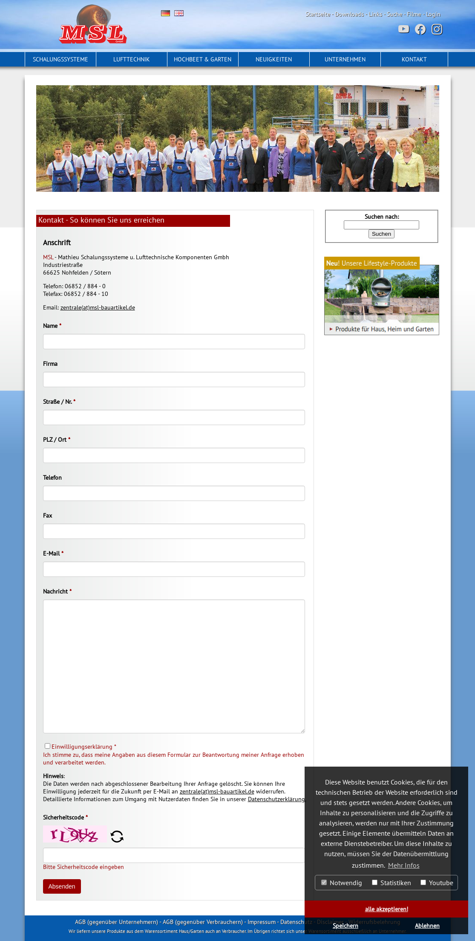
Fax (47, 515)
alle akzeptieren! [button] (386, 909)
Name (52, 326)
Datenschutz (296, 922)
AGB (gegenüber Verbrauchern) (203, 922)
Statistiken (391, 882)
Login (433, 14)
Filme (414, 14)
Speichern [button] (345, 925)
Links (375, 14)
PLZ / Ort (56, 439)
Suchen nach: (382, 216)
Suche (394, 14)
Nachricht (57, 591)
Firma (50, 364)
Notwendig (341, 882)
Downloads (349, 14)
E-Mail (53, 553)
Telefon (52, 477)
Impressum (262, 922)
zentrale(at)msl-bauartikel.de (97, 307)
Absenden (62, 886)
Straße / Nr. (59, 401)
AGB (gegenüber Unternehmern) (116, 922)
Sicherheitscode (65, 817)
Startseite (317, 14)
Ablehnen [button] (427, 925)
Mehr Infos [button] (404, 865)
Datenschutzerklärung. (277, 799)
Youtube (436, 882)
